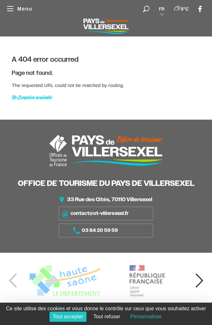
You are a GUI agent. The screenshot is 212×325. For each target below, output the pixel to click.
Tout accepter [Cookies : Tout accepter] (68, 316)
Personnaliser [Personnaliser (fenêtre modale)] (146, 316)
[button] (199, 280)
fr (161, 9)
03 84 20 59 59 (95, 230)
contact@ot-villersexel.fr (95, 213)
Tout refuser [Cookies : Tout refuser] (106, 316)
